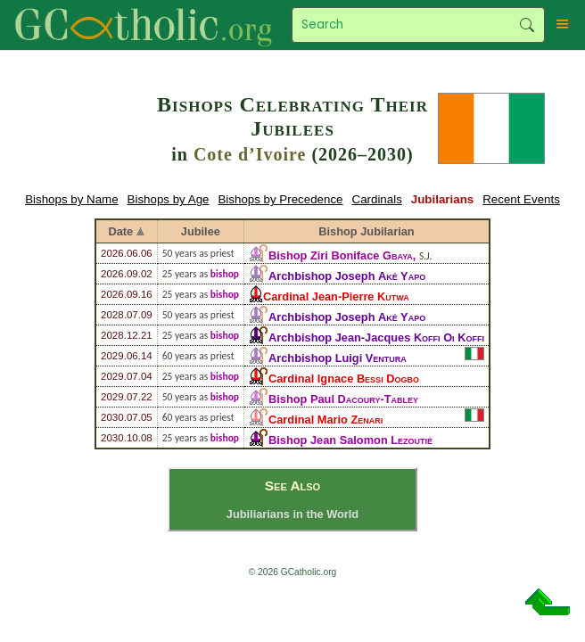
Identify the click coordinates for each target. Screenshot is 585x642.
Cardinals (377, 199)
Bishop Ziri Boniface (340, 255)
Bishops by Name (71, 199)
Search (526, 25)
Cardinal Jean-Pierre (336, 296)
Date (121, 231)
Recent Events (521, 199)
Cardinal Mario (325, 419)
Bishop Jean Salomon (350, 440)
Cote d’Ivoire (250, 154)
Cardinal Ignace (343, 378)
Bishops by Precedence (280, 199)
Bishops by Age (169, 199)
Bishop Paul (343, 399)
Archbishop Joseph (346, 276)
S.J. (425, 256)
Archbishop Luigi (337, 358)
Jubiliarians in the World (292, 514)
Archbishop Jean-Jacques (376, 337)
